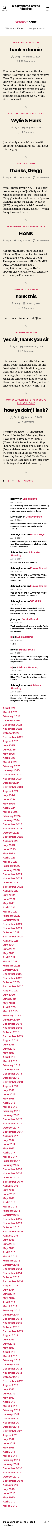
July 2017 (8, 1140)
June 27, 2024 (33, 303)
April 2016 (9, 1202)
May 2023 (9, 853)
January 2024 (11, 820)
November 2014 (12, 1273)
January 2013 (11, 1364)
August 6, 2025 (33, 127)
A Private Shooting (27, 667)
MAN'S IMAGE (14, 226)
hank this (26, 296)
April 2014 (9, 1302)
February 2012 (11, 1410)
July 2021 (8, 944)
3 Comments (28, 308)
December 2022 (12, 874)
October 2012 (11, 1376)
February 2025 (12, 766)
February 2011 (11, 1460)
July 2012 (8, 1389)
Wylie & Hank (26, 120)
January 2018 (11, 1115)
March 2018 (10, 1106)
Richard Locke (35, 113)
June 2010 (9, 1493)
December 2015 (12, 1219)
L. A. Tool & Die (16, 113)
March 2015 (10, 1256)
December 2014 (12, 1268)
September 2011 (12, 1430)
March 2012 (10, 1406)
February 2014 (11, 1310)
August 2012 (10, 1385)
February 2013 (11, 1360)
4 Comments (28, 132)
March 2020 (10, 1011)
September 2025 (13, 737)
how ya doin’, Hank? (26, 410)
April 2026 (9, 708)
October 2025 (11, 733)
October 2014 (11, 1277)
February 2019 (11, 1065)
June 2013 (9, 1343)
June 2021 (9, 949)
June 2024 (9, 799)
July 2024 (9, 795)
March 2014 (10, 1306)
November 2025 (12, 728)
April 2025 (9, 757)
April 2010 (9, 1501)
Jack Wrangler (15, 400)
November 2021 (12, 928)
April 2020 (9, 1007)
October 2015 (11, 1227)
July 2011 (8, 1439)
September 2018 (13, 1081)
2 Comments (43, 240)
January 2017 (11, 1165)
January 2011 (11, 1464)
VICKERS (35, 601)
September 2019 (13, 1036)
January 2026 (11, 720)
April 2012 (9, 1401)
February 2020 (12, 1015)
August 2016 (10, 1185)
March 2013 (10, 1356)
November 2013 (12, 1322)
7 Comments (43, 177)
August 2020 (10, 990)
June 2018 (9, 1094)
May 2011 (8, 1447)
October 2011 (11, 1426)
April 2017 (9, 1152)
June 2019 (9, 1048)
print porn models (34, 226)
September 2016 (13, 1181)
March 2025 (10, 762)
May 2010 (9, 1497)
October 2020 (11, 982)
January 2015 (11, 1264)
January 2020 (11, 1019)
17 (19, 480)
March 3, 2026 (33, 56)
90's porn (18, 42)
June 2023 (9, 849)
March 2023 (10, 861)
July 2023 (9, 845)
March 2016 (10, 1206)
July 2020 (9, 994)
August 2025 (10, 741)
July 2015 (9, 1239)
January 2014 (11, 1314)
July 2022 (9, 895)
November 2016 (12, 1173)
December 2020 (12, 973)
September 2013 (13, 1331)
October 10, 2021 (33, 417)
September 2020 (13, 986)
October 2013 (11, 1327)
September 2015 (13, 1231)
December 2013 (12, 1318)
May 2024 (9, 803)
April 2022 (9, 907)
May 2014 (9, 1298)
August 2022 (10, 890)
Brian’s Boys (30, 498)
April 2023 (9, 857)
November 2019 (12, 1027)
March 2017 (10, 1156)
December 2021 (12, 924)
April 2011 (9, 1451)
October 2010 (11, 1476)
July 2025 (9, 745)
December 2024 (12, 774)
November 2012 (12, 1372)
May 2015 (9, 1248)
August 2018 (10, 1086)
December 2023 (12, 824)
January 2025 (11, 770)
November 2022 (12, 878)
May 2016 (9, 1198)
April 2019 (9, 1057)
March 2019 (10, 1061)
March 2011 (10, 1455)
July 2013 (9, 1339)
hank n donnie (26, 50)
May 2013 (9, 1347)
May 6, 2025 (24, 240)
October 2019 (11, 1032)
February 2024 (12, 816)
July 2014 (9, 1289)
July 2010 (9, 1489)
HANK (26, 233)
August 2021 (10, 940)
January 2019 (11, 1069)
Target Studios (26, 163)
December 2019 (12, 1023)
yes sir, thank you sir (26, 339)
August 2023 (10, 841)
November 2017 (12, 1123)
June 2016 (9, 1194)
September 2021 (13, 936)
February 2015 (11, 1260)
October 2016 (11, 1177)
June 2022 (9, 899)
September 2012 (13, 1381)
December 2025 (12, 724)
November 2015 (12, 1223)
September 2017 (13, 1131)
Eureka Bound (38, 568)
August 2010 (10, 1484)
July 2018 (9, 1090)
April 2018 (9, 1102)
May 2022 (9, 903)
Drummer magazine (26, 332)
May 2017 (8, 1148)
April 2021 (9, 957)
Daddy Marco (34, 516)
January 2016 (11, 1214)
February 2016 (11, 1210)
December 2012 (12, 1368)
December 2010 (12, 1468)
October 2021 (11, 932)
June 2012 (9, 1393)
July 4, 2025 (24, 177)
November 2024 (12, 778)
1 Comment (28, 351)
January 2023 (11, 870)
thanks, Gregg (26, 170)
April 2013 (9, 1352)
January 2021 (11, 969)
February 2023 (12, 865)
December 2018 (12, 1073)
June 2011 (9, 1443)
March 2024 (10, 811)
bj (19, 56)
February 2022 (11, 915)
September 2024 (13, 787)
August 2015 (10, 1235)
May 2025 (9, 753)
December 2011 (12, 1418)
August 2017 (10, 1136)
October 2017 (11, 1127)
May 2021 (8, 953)
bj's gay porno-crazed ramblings (26, 7)
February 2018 (11, 1111)
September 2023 (13, 836)
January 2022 (11, 919)
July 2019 (9, 1044)
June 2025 (9, 749)
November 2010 (12, 1472)
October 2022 (11, 882)
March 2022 (10, 911)
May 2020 (9, 1003)
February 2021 (11, 965)
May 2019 (9, 1052)
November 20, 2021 (33, 346)
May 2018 (9, 1098)
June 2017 (9, 1144)
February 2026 (12, 716)
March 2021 (10, 961)
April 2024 (9, 807)
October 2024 (11, 782)
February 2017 (11, 1160)
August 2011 (10, 1435)
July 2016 (9, 1190)
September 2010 (13, 1480)
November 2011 (12, 1422)
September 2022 (13, 886)
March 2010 (10, 1505)
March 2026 (10, 712)
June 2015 (9, 1244)
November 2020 (12, 978)
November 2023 (12, 828)
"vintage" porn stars (26, 289)
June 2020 (9, 998)
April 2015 (9, 1252)
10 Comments (28, 61)
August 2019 (10, 1040)
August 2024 (10, 791)
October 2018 (11, 1077)
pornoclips (32, 42)
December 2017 (12, 1119)
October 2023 (11, 832)
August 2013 (10, 1335)
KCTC (28, 400)
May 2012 (8, 1397)
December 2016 (12, 1169)
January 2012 (11, 1414)
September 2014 (13, 1281)
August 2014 (10, 1285)
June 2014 (9, 1293)
